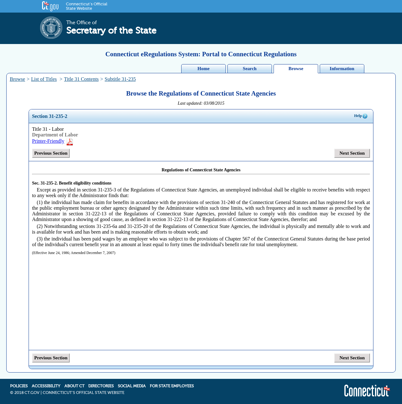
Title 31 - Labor (48, 129)
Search (250, 68)
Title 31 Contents (81, 79)
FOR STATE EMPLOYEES (172, 386)
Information (342, 68)
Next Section (352, 153)
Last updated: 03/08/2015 (201, 103)
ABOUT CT (74, 386)
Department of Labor (55, 134)
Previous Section (51, 153)
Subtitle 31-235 (120, 79)
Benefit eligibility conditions (85, 183)
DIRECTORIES (101, 386)
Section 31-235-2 (49, 116)
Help (361, 116)
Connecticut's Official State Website (86, 6)
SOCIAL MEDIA (132, 386)
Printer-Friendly (53, 141)
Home (203, 68)
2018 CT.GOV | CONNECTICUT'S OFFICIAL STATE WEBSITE (69, 392)
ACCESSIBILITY (46, 386)
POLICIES (19, 386)
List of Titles (44, 79)
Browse (295, 68)
